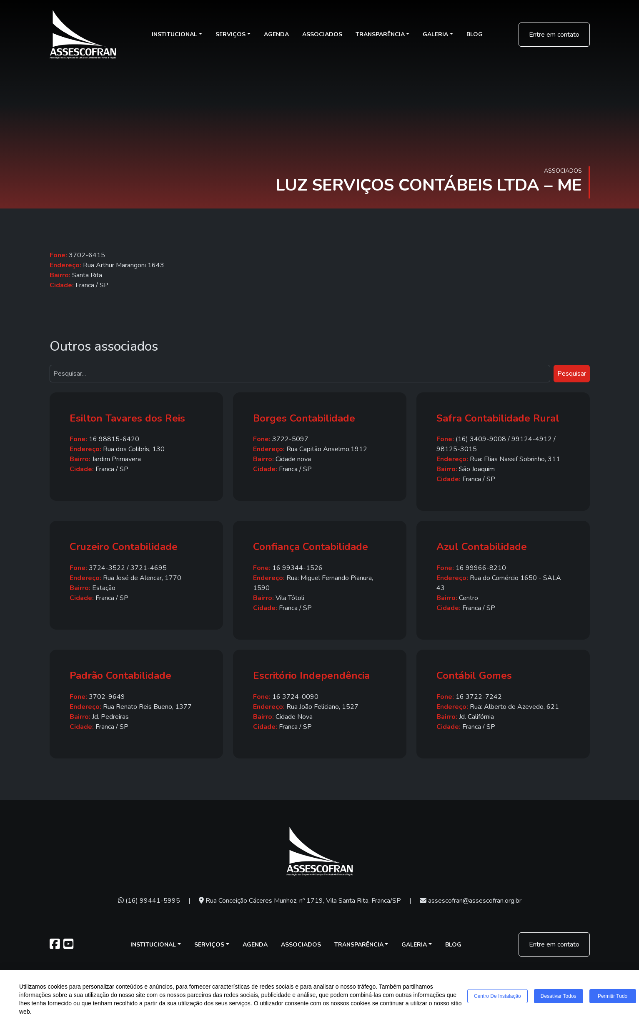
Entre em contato (554, 34)
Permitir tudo (612, 996)
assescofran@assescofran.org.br (470, 900)
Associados (322, 34)
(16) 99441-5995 (149, 900)
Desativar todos (558, 996)
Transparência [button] (380, 34)
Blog (474, 34)
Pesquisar (571, 373)
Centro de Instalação (497, 996)
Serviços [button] (231, 34)
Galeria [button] (435, 34)
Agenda (276, 34)
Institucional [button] (174, 34)
